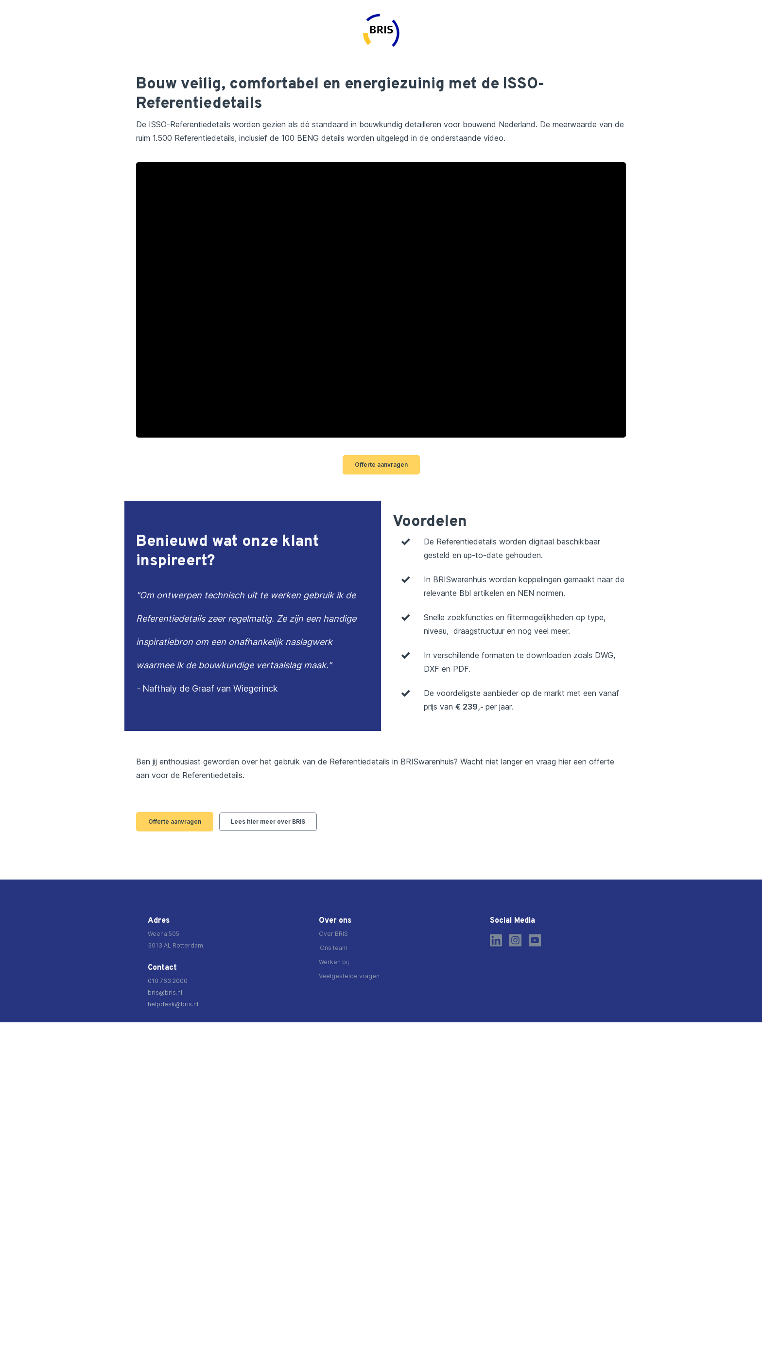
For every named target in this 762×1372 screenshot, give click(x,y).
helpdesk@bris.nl (173, 1004)
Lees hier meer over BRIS (268, 821)
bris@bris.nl (165, 992)
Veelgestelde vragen (349, 976)
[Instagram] (515, 940)
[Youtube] (535, 940)
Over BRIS (333, 933)
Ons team (333, 947)
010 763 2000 (168, 980)
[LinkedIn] (496, 940)
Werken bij (334, 961)
